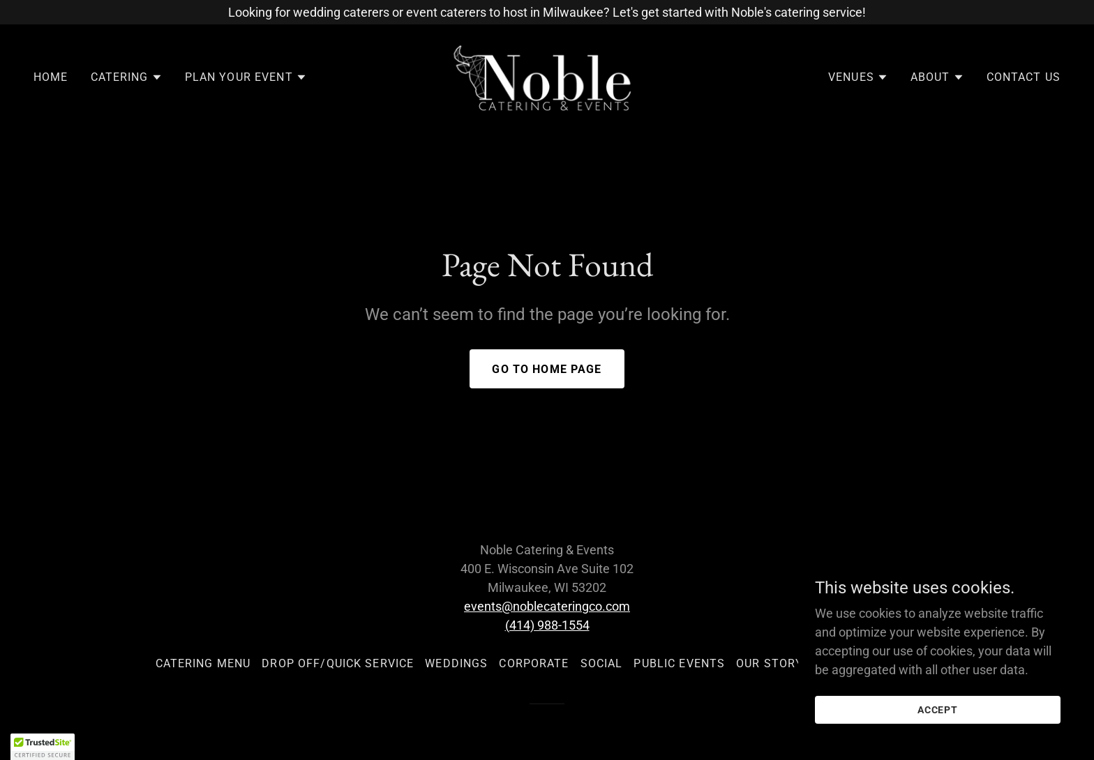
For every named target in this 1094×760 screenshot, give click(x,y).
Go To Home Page (546, 369)
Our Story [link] (769, 663)
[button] (127, 77)
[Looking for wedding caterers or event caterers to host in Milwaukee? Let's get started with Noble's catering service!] (547, 12)
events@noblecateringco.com (547, 606)
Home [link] (50, 77)
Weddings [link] (456, 663)
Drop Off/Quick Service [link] (338, 663)
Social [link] (601, 663)
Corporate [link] (534, 663)
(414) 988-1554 (547, 625)
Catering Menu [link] (203, 663)
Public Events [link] (679, 663)
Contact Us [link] (1024, 77)
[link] (547, 76)
